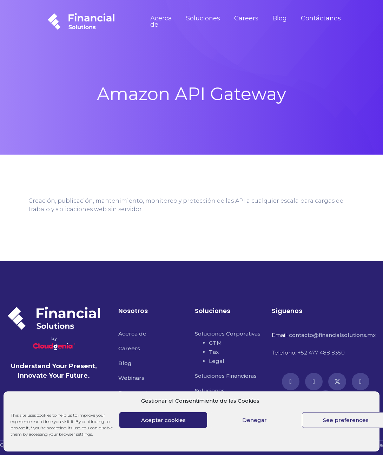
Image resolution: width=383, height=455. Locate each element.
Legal (216, 361)
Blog (279, 18)
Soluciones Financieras (226, 375)
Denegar (254, 420)
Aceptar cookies (163, 420)
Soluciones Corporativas (227, 333)
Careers (246, 18)
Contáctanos (321, 18)
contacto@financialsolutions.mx (332, 335)
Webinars (131, 378)
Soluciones (203, 18)
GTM (215, 342)
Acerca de (161, 21)
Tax (214, 352)
